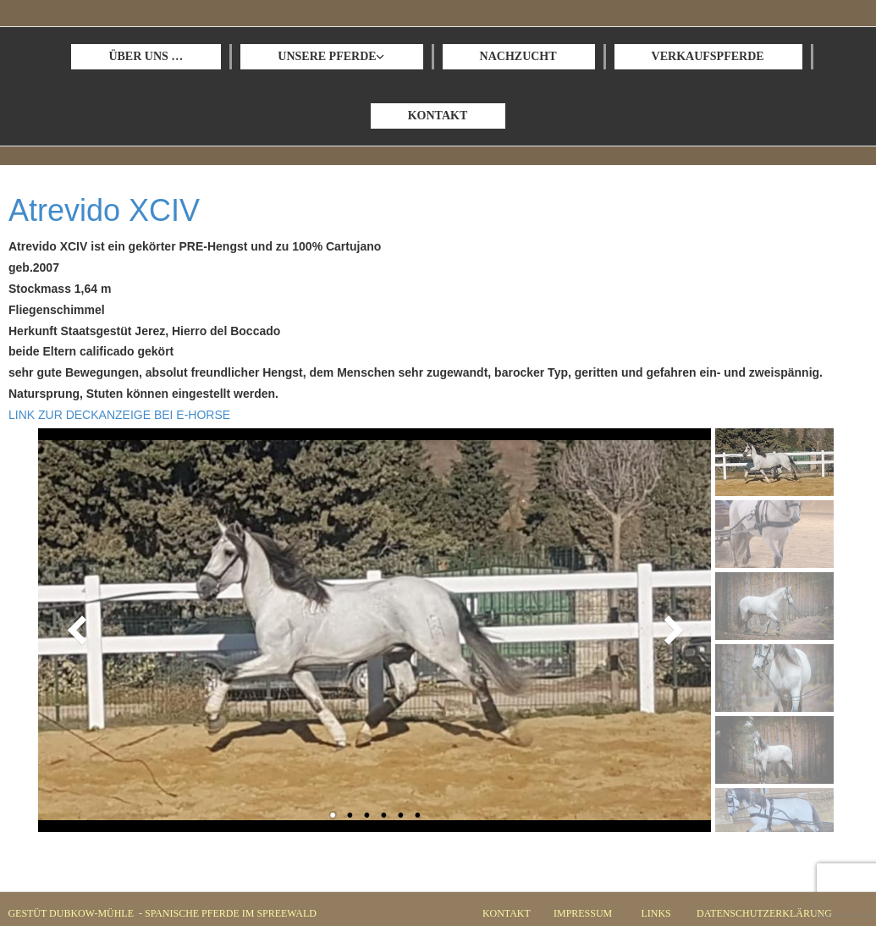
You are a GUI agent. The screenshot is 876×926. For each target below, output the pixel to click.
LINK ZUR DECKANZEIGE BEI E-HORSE (119, 415)
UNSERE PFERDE (327, 56)
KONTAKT (438, 115)
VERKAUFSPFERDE (708, 56)
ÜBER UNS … (145, 56)
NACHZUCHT (518, 56)
